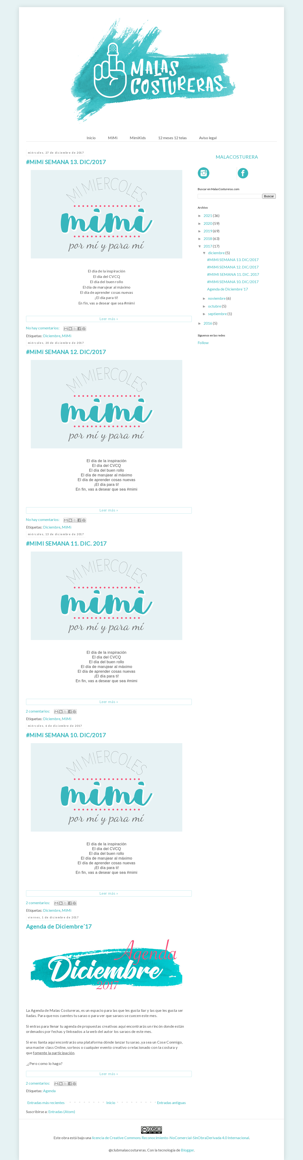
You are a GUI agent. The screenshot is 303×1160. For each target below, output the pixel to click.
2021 (208, 215)
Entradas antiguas (171, 1102)
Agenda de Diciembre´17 (59, 926)
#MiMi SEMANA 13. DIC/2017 (66, 161)
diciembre (216, 252)
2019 (208, 231)
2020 (208, 223)
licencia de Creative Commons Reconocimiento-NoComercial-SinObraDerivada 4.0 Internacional (170, 1137)
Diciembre (51, 335)
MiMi (112, 137)
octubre (215, 306)
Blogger (187, 1150)
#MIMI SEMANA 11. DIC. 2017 (66, 543)
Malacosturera (237, 157)
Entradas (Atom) (61, 1111)
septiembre (217, 313)
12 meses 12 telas (172, 137)
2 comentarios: (38, 711)
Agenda (49, 1090)
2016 (208, 323)
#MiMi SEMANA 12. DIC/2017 (66, 351)
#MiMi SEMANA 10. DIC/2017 (66, 735)
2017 (208, 246)
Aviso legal (208, 137)
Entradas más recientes (46, 1102)
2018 (208, 238)
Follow (203, 342)
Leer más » (108, 318)
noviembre (217, 298)
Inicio (91, 137)
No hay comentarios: (43, 328)
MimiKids (138, 137)
